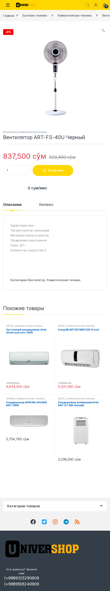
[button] (103, 30)
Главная (8, 15)
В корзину (55, 170)
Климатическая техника (74, 15)
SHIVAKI (10, 398)
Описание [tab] (12, 205)
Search (87, 5)
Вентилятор (10, 132)
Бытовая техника (35, 15)
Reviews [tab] (46, 205)
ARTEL (9, 325)
